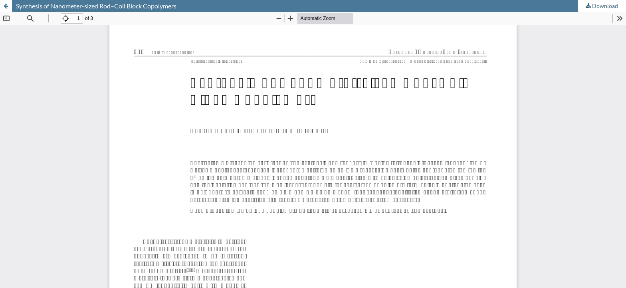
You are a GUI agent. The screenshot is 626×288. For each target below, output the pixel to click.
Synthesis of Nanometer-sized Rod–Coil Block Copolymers (96, 6)
